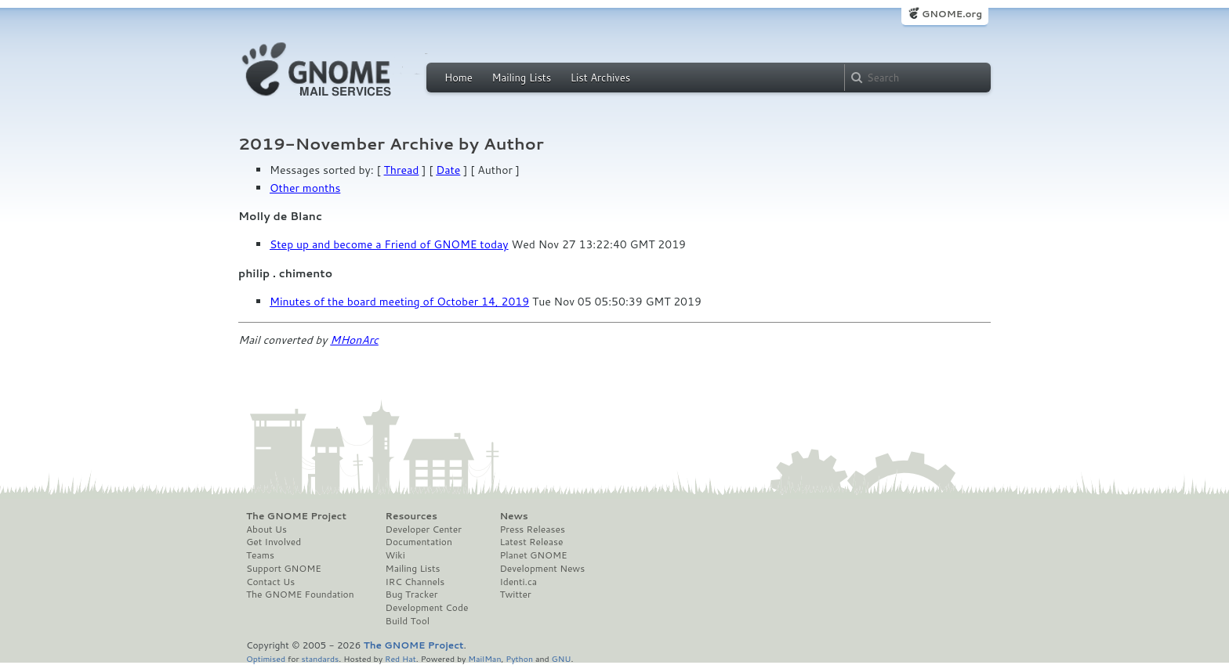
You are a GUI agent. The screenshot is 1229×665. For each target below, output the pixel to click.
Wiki (395, 555)
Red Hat (400, 658)
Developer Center (424, 529)
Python (519, 658)
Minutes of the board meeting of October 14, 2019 (399, 301)
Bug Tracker (412, 594)
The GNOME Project (296, 516)
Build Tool (408, 621)
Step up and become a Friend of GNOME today (389, 244)
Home (458, 77)
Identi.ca (518, 582)
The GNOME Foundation (300, 594)
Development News (542, 568)
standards (320, 658)
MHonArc (354, 340)
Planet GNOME (533, 555)
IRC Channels (415, 582)
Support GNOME (283, 568)
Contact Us (270, 582)
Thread (401, 170)
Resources (411, 516)
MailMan (484, 658)
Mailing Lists (521, 77)
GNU (561, 658)
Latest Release (531, 542)
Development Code (427, 608)
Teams (260, 555)
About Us (266, 529)
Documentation (419, 542)
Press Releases (531, 529)
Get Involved (273, 542)
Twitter (515, 594)
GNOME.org (952, 13)
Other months (305, 188)
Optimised (265, 658)
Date (448, 170)
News (513, 516)
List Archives (600, 77)
